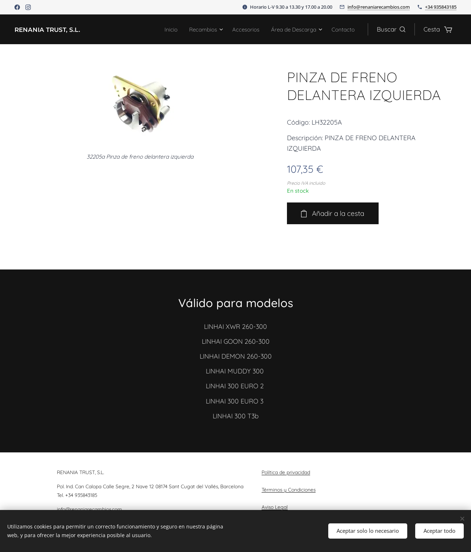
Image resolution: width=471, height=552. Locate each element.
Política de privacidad (286, 472)
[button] (391, 29)
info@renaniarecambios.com (378, 7)
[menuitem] (155, 29)
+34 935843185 (441, 7)
